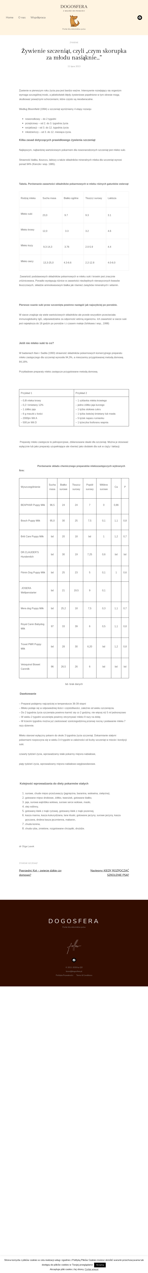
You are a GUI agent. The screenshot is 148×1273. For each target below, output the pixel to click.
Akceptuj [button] (100, 1265)
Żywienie (74, 42)
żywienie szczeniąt (28, 863)
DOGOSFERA (74, 921)
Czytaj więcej (91, 1269)
